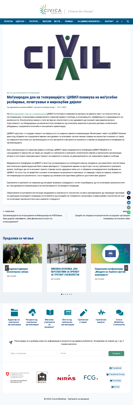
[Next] (126, 268)
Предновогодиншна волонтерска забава (17, 270)
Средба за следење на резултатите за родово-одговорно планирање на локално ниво (99, 215)
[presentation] (22, 253)
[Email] (129, 207)
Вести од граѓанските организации (23, 93)
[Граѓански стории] (83, 316)
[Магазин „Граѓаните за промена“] (49, 319)
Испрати (116, 353)
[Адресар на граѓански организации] (14, 318)
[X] (129, 197)
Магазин (47, 21)
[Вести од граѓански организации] (67, 318)
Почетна (8, 21)
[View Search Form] (128, 21)
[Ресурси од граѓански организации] (31, 318)
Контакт (109, 21)
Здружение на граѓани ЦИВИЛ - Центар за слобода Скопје (32, 107)
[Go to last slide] (7, 268)
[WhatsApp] (129, 212)
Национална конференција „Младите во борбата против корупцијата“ (110, 271)
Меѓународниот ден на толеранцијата (28, 114)
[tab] (61, 294)
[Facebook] (129, 193)
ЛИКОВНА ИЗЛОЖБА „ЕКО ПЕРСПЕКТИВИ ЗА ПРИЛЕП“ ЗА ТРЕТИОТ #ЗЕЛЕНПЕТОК (65, 271)
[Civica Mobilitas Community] (119, 318)
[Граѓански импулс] (101, 316)
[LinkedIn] (129, 202)
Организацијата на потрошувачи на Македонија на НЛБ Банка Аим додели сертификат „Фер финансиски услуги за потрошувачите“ (33, 216)
